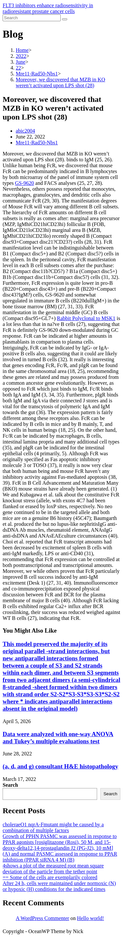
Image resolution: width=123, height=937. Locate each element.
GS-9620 (24, 183)
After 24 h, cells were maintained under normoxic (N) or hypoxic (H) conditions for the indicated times (59, 886)
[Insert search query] (32, 17)
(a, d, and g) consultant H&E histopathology (60, 766)
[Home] (22, 50)
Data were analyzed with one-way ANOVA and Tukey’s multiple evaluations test (58, 738)
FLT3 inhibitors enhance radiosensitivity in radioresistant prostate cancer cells (48, 8)
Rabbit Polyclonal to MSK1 (86, 318)
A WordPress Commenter (42, 918)
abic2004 (25, 131)
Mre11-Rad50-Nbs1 (37, 142)
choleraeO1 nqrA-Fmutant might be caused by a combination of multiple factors (53, 827)
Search (10, 785)
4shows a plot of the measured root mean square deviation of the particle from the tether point (53, 868)
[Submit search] (64, 19)
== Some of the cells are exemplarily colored (50, 877)
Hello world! (90, 918)
